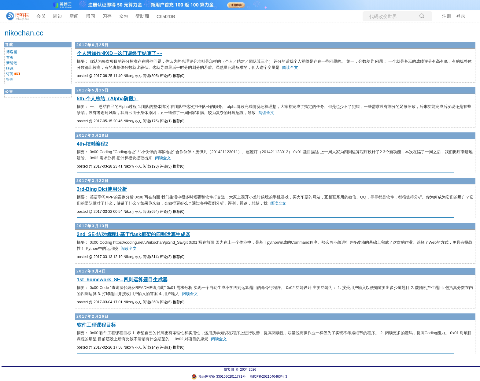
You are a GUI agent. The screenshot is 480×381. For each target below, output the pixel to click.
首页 (9, 57)
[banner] (15, 16)
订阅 (9, 74)
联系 (9, 68)
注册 (446, 16)
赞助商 (142, 16)
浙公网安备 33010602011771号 (218, 376)
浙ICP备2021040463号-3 (268, 376)
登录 (460, 16)
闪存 (107, 16)
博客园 (11, 52)
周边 (57, 16)
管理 (9, 79)
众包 (123, 16)
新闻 (74, 16)
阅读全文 (290, 67)
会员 (41, 16)
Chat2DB (166, 16)
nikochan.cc (24, 33)
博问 (90, 16)
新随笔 (11, 63)
